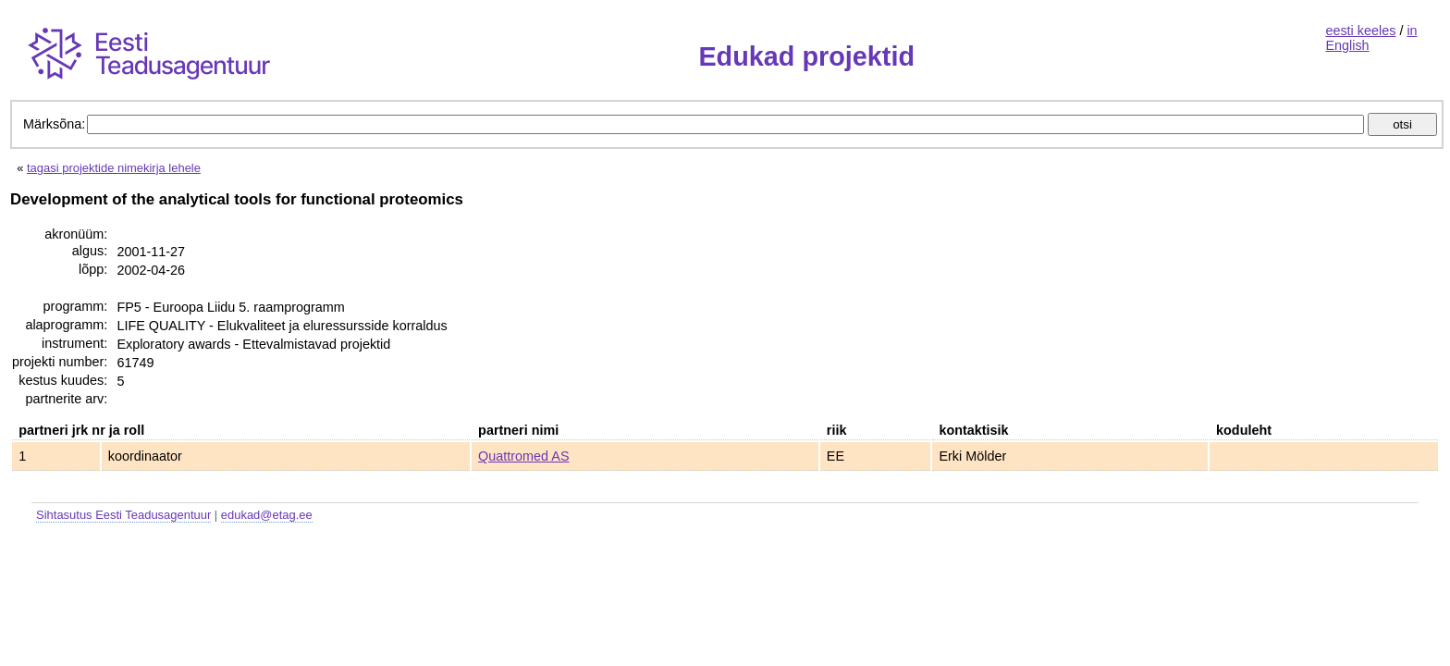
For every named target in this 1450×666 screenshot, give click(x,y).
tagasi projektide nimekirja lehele (114, 168)
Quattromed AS (523, 456)
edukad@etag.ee (267, 515)
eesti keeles (1360, 30)
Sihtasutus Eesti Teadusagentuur (123, 515)
